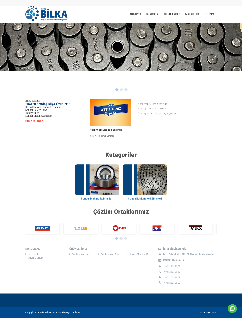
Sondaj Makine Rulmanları (111, 254)
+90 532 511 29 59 (171, 272)
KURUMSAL (152, 14)
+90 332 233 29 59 (171, 266)
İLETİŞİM (209, 14)
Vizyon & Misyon (34, 258)
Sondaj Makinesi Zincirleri (152, 108)
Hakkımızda (32, 254)
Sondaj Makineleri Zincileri (141, 254)
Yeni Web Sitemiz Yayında (152, 103)
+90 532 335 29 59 (171, 277)
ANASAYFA (135, 14)
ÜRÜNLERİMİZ (172, 14)
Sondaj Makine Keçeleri (81, 254)
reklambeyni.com (208, 312)
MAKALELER (192, 14)
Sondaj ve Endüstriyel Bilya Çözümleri (159, 113)
